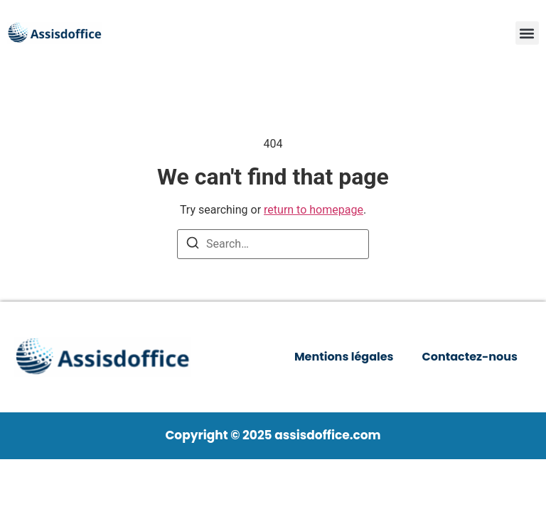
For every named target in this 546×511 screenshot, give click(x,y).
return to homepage (313, 209)
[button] (527, 33)
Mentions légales (344, 356)
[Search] (192, 245)
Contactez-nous (470, 356)
